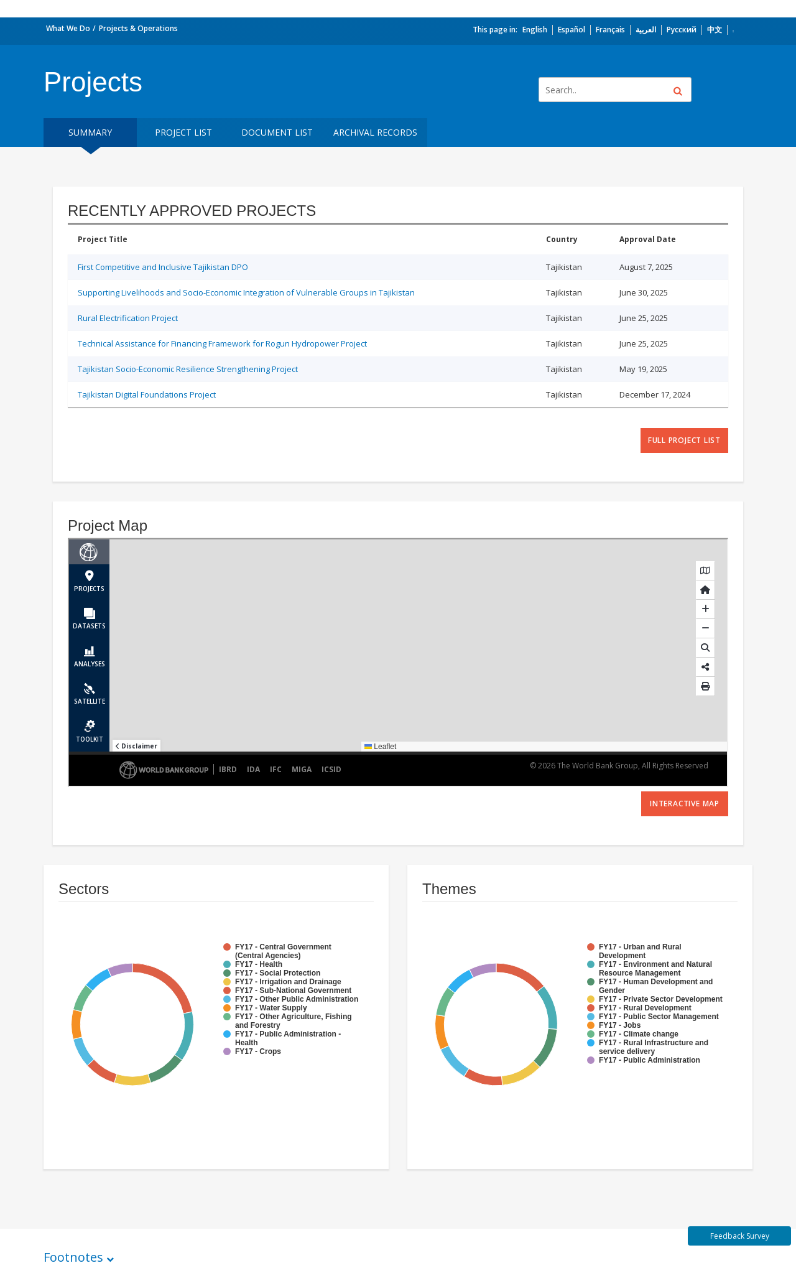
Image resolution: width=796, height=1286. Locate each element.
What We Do (68, 28)
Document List (277, 132)
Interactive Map (685, 803)
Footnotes (73, 1257)
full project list (684, 440)
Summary (90, 132)
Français (610, 29)
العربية (646, 29)
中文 (714, 29)
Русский (681, 29)
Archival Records (375, 132)
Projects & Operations (138, 28)
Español (571, 29)
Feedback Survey (739, 1236)
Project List (183, 132)
